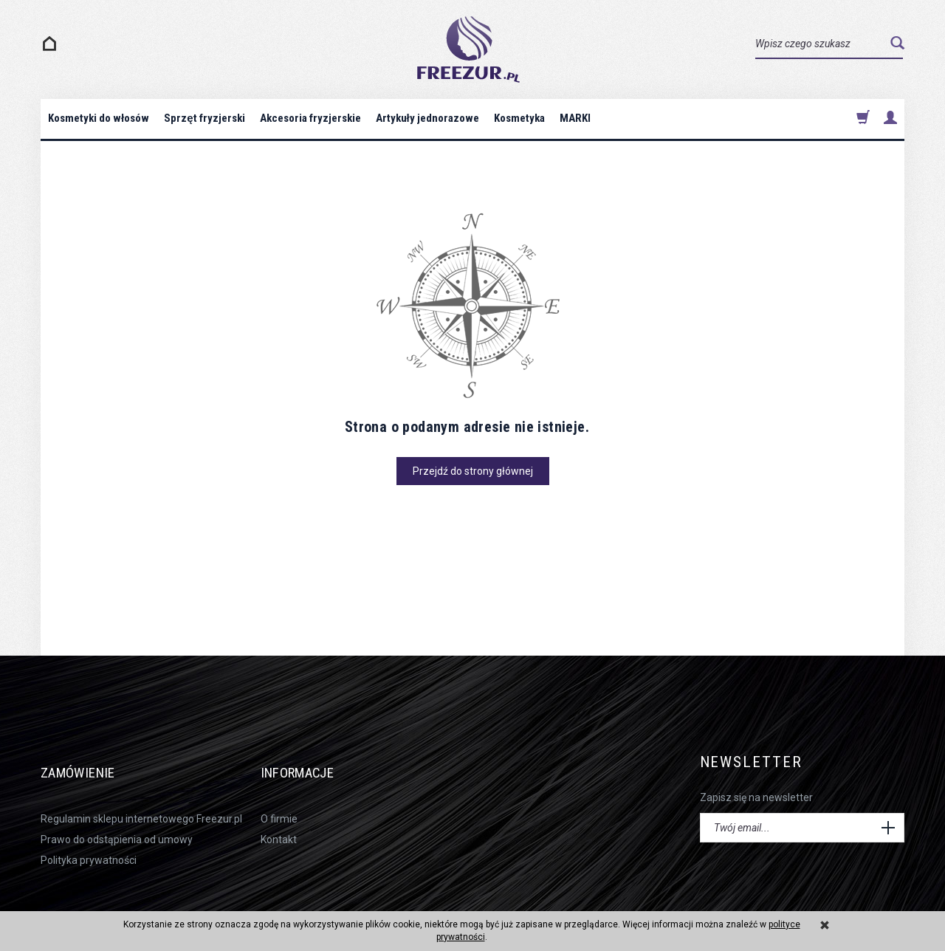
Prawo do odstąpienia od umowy (117, 820)
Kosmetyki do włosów (98, 118)
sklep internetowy (856, 901)
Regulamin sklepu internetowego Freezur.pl (141, 800)
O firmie (279, 800)
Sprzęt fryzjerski (204, 118)
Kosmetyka (519, 118)
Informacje (310, 762)
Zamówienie (89, 762)
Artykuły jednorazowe (427, 118)
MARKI (575, 118)
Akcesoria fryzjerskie (310, 118)
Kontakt (279, 820)
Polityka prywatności (89, 842)
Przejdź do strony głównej (473, 471)
